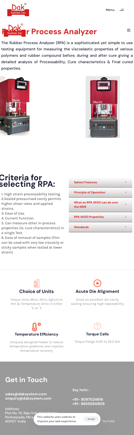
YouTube (108, 421)
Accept (91, 418)
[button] (116, 10)
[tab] (100, 182)
